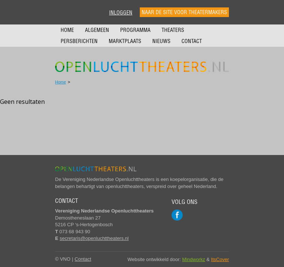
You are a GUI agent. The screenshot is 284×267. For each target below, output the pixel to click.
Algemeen (97, 30)
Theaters (173, 30)
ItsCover (220, 259)
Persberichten (79, 41)
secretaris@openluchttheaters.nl (94, 238)
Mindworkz (193, 259)
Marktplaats (125, 41)
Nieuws (161, 41)
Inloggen (120, 12)
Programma (135, 30)
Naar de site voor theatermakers (184, 12)
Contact (192, 41)
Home (67, 30)
